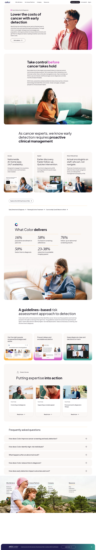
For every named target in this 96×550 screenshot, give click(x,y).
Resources (46, 2)
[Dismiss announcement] (91, 546)
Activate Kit (84, 2)
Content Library (72, 490)
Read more (21, 414)
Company (39, 2)
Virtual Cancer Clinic (31, 486)
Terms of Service (9, 509)
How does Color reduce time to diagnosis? (48, 463)
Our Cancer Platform (30, 2)
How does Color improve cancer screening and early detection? (48, 439)
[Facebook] (84, 499)
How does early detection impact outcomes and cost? (48, 471)
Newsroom (50, 493)
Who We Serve (18, 2)
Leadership (50, 488)
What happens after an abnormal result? (48, 455)
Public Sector (9, 493)
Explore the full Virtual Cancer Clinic (21, 201)
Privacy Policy (15, 509)
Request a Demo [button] (75, 2)
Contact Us (71, 492)
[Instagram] (86, 499)
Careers (50, 492)
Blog (70, 486)
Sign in (89, 2)
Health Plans (9, 490)
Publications (71, 488)
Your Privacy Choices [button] (54, 509)
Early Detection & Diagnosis (17, 209)
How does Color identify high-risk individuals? (48, 447)
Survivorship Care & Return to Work (57, 209)
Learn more (68, 547)
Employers (8, 486)
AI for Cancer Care (31, 488)
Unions (7, 492)
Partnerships (51, 490)
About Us (50, 486)
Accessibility (32, 509)
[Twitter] (81, 499)
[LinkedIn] (89, 499)
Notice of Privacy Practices (24, 509)
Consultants (9, 488)
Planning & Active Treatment (36, 209)
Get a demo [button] (18, 40)
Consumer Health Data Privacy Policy (42, 509)
